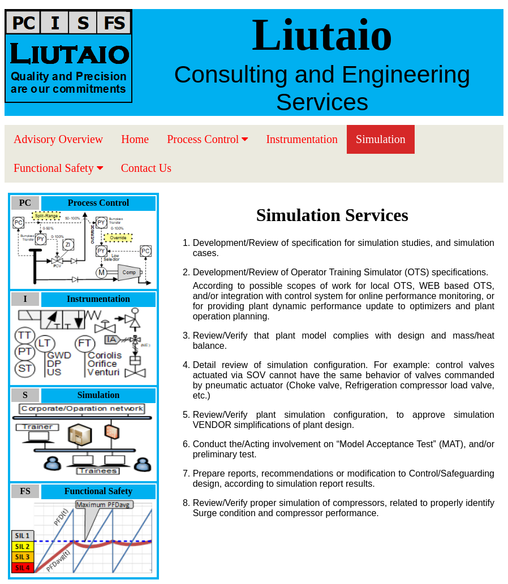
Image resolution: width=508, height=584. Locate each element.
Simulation (381, 139)
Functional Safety (58, 168)
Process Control (207, 139)
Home (135, 139)
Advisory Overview (58, 139)
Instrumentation (302, 139)
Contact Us (146, 168)
